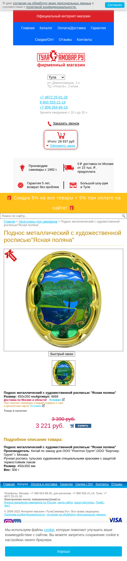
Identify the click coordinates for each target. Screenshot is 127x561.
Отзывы (65, 40)
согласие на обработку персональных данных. (76, 514)
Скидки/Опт (44, 40)
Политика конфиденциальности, (25, 514)
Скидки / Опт (84, 484)
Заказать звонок (66, 123)
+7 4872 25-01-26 (54, 97)
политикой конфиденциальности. (51, 7)
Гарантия (98, 28)
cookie (49, 530)
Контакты (84, 40)
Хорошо (63, 551)
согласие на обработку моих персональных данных (52, 3)
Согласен (113, 5)
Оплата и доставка (44, 484)
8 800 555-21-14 (53, 102)
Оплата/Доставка (71, 28)
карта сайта (65, 502)
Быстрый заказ (61, 354)
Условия (55, 399)
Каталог (46, 28)
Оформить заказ (62, 146)
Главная (28, 28)
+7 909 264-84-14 (54, 107)
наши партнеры (84, 502)
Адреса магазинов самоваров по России (30, 502)
